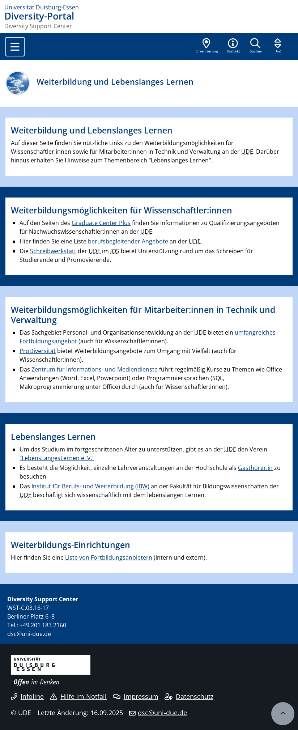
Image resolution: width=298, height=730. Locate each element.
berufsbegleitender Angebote (129, 241)
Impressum (135, 696)
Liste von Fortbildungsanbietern (108, 557)
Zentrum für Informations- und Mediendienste (94, 369)
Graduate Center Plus (101, 223)
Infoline (27, 696)
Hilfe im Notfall (78, 696)
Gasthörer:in (255, 468)
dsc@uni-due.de (162, 712)
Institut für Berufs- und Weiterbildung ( (89, 486)
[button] (233, 46)
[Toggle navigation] (15, 46)
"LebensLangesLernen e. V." (57, 458)
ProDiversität (38, 351)
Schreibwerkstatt (53, 251)
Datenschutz (189, 696)
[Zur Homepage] (149, 7)
